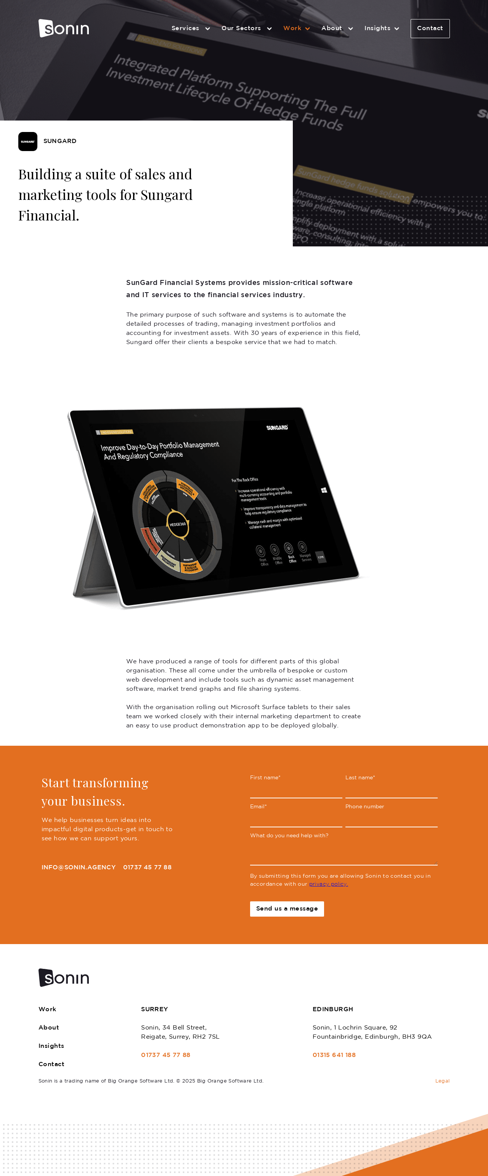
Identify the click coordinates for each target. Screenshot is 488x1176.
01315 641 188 (334, 1055)
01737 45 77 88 (147, 867)
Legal (442, 1081)
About (338, 28)
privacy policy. (328, 884)
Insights (382, 28)
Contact (430, 28)
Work (297, 28)
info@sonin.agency (79, 867)
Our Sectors (248, 28)
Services (192, 28)
